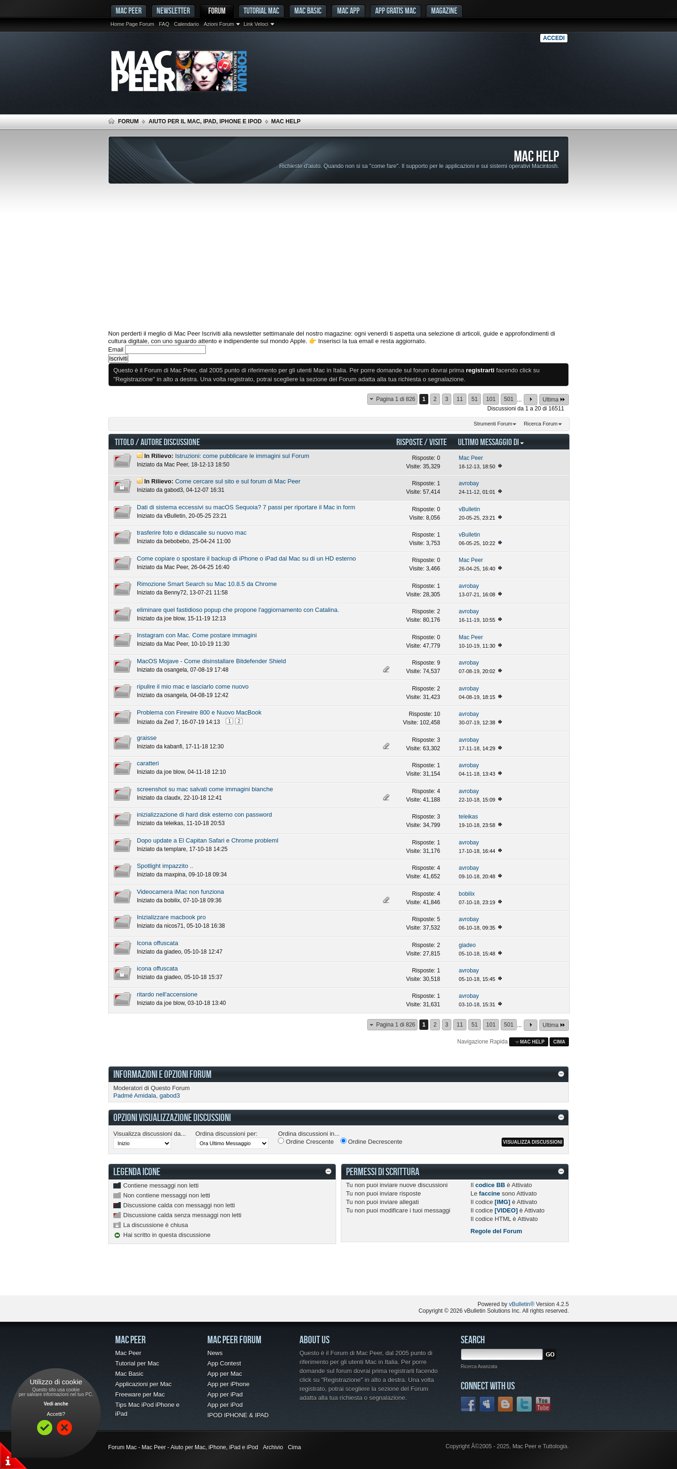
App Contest (224, 1363)
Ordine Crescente (306, 1141)
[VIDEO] (506, 1210)
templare (175, 849)
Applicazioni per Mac (143, 1384)
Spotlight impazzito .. (165, 865)
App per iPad (225, 1394)
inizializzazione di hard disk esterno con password (204, 814)
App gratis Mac (395, 10)
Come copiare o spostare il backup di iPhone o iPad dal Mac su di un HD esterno (246, 558)
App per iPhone (228, 1384)
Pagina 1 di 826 (395, 399)
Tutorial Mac (261, 10)
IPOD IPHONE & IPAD (238, 1415)
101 (491, 399)
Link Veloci (256, 24)
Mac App (348, 10)
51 (475, 399)
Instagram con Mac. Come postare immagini (197, 635)
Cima (559, 1041)
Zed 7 (171, 722)
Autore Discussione (170, 442)
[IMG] (502, 1201)
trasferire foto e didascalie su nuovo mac (191, 532)
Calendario (186, 24)
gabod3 (173, 490)
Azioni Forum (219, 24)
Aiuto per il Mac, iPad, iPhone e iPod (205, 121)
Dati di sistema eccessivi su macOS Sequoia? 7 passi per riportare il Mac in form (246, 507)
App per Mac (224, 1373)
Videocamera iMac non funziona (180, 891)
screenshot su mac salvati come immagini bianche (205, 789)
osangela (175, 669)
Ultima (554, 399)
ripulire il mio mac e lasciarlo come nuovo (193, 686)
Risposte (409, 442)
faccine (489, 1193)
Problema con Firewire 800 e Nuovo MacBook (199, 712)
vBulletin (174, 516)
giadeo (172, 951)
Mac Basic (308, 10)
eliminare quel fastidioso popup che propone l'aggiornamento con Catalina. (238, 609)
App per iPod (225, 1404)
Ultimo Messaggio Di (491, 442)
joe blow (174, 618)
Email (116, 349)
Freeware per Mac (140, 1394)
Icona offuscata (157, 943)
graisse (147, 737)
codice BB (490, 1184)
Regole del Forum (496, 1231)
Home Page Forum (132, 24)
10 (437, 714)
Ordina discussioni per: (226, 1133)
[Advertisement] (338, 257)
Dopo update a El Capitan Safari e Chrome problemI (207, 840)
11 (460, 399)
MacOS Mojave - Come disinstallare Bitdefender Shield (211, 661)
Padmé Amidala (134, 1095)
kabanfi (173, 746)
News (215, 1353)
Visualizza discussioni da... (149, 1133)
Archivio (273, 1447)
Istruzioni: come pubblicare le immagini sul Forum (242, 455)
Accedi (554, 38)
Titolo (124, 442)
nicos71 (173, 926)
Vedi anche (56, 1403)
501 (508, 399)
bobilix (172, 900)
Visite (438, 442)
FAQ (164, 24)
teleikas (173, 823)
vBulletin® (521, 1304)
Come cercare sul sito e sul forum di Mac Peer (237, 481)
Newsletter (173, 10)
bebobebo (176, 541)
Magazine (444, 10)
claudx (172, 798)
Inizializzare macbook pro (171, 917)
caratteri (148, 763)
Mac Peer (176, 464)
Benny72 (175, 592)
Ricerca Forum (541, 423)
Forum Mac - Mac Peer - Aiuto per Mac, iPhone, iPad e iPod (183, 1447)
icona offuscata (157, 968)
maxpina (174, 874)
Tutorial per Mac (137, 1363)
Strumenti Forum (493, 423)
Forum (217, 10)
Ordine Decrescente (371, 1141)
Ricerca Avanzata (479, 1366)
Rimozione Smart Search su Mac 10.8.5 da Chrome (207, 583)
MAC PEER (129, 10)
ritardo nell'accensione (167, 994)
